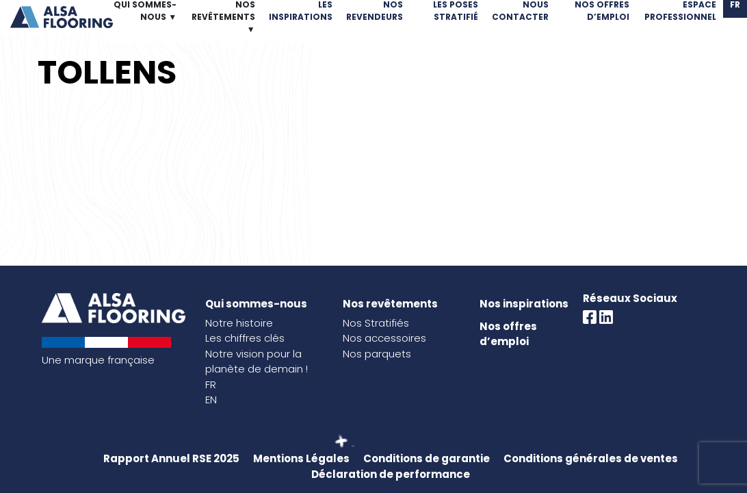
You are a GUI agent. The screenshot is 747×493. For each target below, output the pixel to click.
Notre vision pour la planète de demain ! (256, 361)
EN (211, 399)
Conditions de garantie (426, 458)
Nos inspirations (524, 303)
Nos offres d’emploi (508, 334)
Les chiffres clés (245, 338)
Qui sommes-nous (256, 303)
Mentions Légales (301, 458)
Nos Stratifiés (376, 323)
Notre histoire (239, 323)
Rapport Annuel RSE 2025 (171, 458)
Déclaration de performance (390, 474)
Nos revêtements (390, 303)
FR (210, 384)
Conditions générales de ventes (590, 458)
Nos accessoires (384, 338)
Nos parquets (377, 353)
